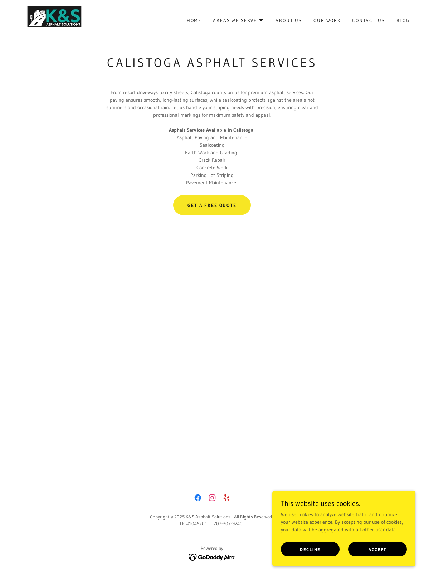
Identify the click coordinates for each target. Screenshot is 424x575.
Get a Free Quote (212, 205)
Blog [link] (403, 20)
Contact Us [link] (368, 20)
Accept (377, 549)
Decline (310, 549)
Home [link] (194, 20)
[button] (238, 20)
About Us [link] (289, 20)
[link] (51, 19)
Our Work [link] (327, 20)
